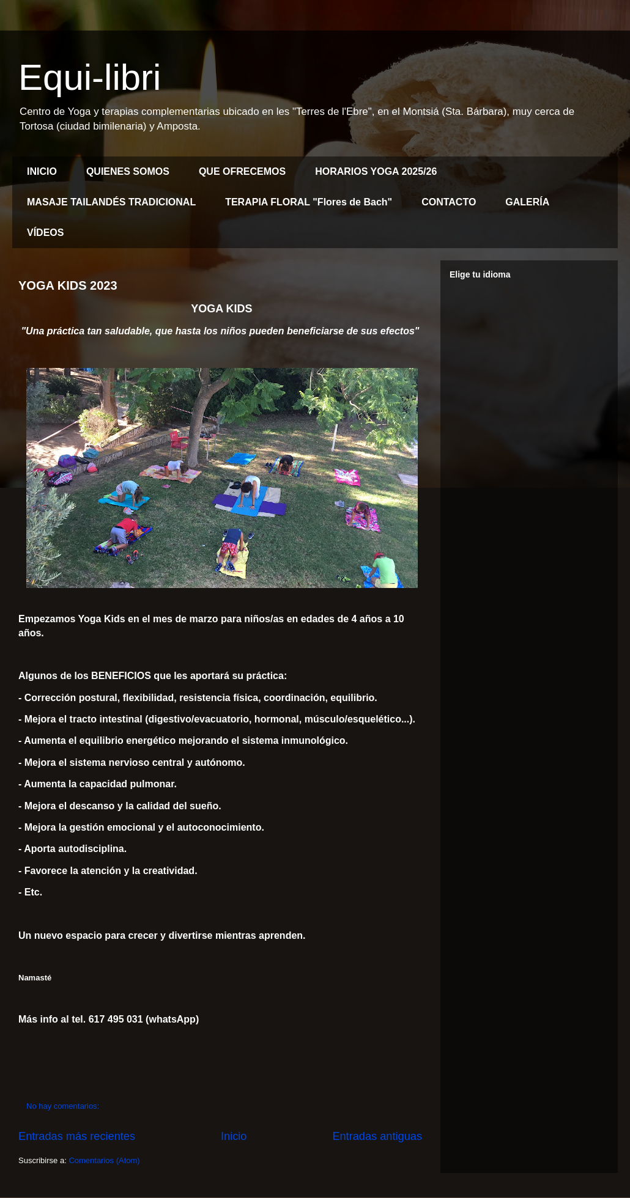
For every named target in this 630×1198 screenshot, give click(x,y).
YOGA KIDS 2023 (67, 285)
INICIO (42, 171)
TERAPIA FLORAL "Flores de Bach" (308, 202)
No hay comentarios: (64, 1106)
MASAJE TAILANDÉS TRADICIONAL (111, 202)
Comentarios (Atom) (104, 1160)
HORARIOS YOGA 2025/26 (376, 171)
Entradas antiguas (377, 1136)
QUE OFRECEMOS (242, 171)
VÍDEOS (45, 232)
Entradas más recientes (76, 1136)
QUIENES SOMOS (127, 171)
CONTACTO (448, 202)
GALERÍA (527, 202)
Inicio (233, 1136)
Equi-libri (89, 77)
